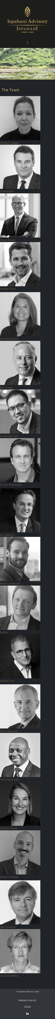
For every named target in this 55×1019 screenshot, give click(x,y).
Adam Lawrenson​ (10, 583)
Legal (27, 1007)
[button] (27, 42)
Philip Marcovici (9, 731)
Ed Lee (4, 632)
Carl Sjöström (8, 927)
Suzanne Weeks (9, 975)
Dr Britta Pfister (9, 828)
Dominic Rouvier (9, 877)
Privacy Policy (27, 1000)
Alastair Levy (7, 680)
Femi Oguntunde (9, 779)
